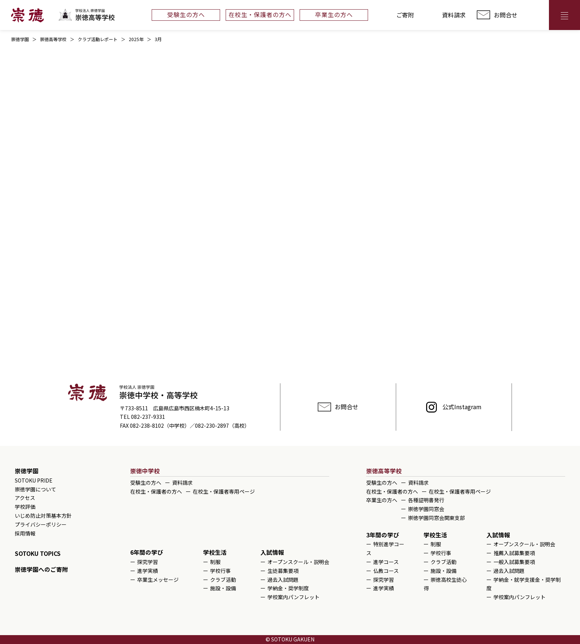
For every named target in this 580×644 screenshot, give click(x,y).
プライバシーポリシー (41, 524)
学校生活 (215, 552)
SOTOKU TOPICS (38, 553)
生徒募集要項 (283, 570)
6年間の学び (146, 552)
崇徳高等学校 (384, 471)
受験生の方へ (186, 14)
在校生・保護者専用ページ (224, 491)
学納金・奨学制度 (288, 588)
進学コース (386, 561)
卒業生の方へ (334, 14)
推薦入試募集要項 (514, 553)
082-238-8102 (147, 425)
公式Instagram (462, 406)
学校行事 (220, 570)
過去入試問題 (283, 579)
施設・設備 (223, 588)
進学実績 (147, 570)
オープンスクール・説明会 (298, 561)
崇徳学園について (35, 489)
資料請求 (454, 14)
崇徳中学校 (145, 471)
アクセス (533, 15)
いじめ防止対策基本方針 (43, 515)
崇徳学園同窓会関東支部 (436, 517)
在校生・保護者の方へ (260, 14)
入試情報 (272, 552)
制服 (215, 561)
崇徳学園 (26, 471)
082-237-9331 (148, 416)
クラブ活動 (223, 579)
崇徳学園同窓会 (426, 509)
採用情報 (25, 533)
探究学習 (147, 561)
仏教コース (386, 570)
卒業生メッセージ (158, 579)
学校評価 (25, 506)
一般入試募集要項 (514, 561)
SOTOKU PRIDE (34, 480)
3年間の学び (382, 535)
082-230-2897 (212, 425)
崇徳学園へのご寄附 (41, 569)
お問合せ (505, 14)
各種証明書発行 (426, 500)
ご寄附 (405, 14)
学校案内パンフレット (293, 597)
